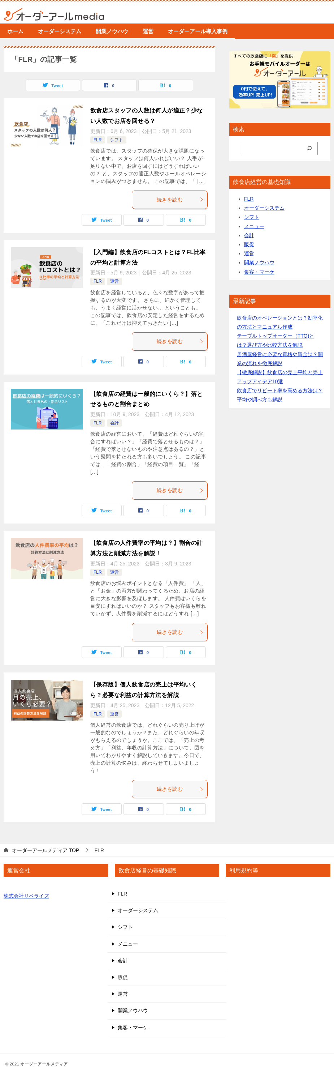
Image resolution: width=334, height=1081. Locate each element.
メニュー (254, 226)
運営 (148, 31)
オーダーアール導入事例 (197, 31)
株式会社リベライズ (26, 896)
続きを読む (180, 199)
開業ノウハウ (112, 31)
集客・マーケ (259, 272)
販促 (249, 244)
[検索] (309, 149)
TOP (45, 850)
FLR (98, 139)
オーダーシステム (59, 31)
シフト (116, 139)
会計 (114, 423)
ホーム (15, 31)
